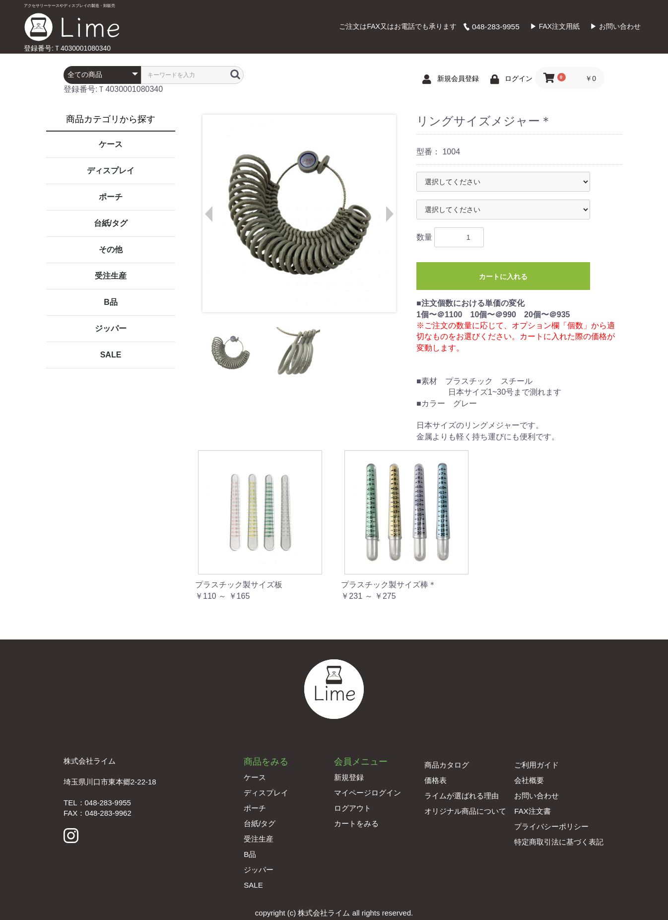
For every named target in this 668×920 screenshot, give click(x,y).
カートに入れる (503, 277)
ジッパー (111, 328)
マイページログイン (367, 792)
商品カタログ (446, 765)
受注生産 (111, 276)
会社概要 (529, 780)
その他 (111, 249)
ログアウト (352, 808)
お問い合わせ (536, 795)
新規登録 (349, 777)
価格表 (435, 780)
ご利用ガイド (536, 765)
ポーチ (111, 197)
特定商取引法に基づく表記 (558, 842)
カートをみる (356, 823)
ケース (111, 144)
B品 (111, 302)
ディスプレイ (110, 170)
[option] (299, 213)
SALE (111, 355)
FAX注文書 (532, 811)
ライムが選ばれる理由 (461, 795)
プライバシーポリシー (551, 826)
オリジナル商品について (465, 811)
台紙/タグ (111, 223)
